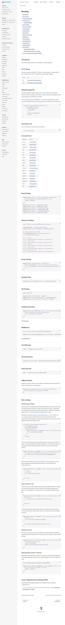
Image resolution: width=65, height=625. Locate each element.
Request (26, 321)
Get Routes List (26, 20)
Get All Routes (26, 39)
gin (28, 72)
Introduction (25, 14)
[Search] (24, 2)
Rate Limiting (26, 47)
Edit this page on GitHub (27, 595)
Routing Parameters (27, 35)
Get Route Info (26, 43)
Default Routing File (27, 18)
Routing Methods (28, 22)
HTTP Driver (26, 16)
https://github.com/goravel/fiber (34, 82)
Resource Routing (27, 26)
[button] (8, 6)
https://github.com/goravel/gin (34, 80)
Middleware (25, 37)
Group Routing (26, 28)
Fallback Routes (26, 45)
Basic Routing (26, 24)
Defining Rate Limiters (29, 49)
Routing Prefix (26, 30)
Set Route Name (26, 41)
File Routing (25, 33)
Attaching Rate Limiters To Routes (32, 51)
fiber (51, 74)
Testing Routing (33, 147)
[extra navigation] (62, 2)
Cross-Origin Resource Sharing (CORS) (32, 53)
